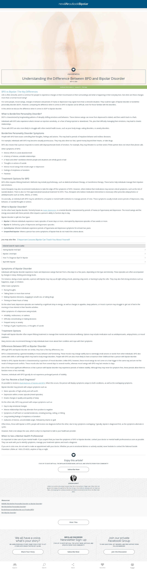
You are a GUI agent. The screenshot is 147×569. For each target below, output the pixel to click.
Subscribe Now (73, 469)
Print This (73, 522)
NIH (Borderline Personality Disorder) (13, 507)
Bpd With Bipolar (9, 262)
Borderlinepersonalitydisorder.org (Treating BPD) (17, 510)
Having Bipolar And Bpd (11, 250)
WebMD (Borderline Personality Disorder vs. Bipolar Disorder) (21, 504)
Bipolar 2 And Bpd (9, 254)
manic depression (49, 210)
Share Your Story (28, 552)
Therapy (84, 87)
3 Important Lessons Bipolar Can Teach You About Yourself (43, 239)
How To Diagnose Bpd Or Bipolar (15, 258)
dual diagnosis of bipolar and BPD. (32, 383)
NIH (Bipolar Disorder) (8, 513)
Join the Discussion (119, 552)
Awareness (74, 74)
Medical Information (66, 87)
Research (77, 87)
